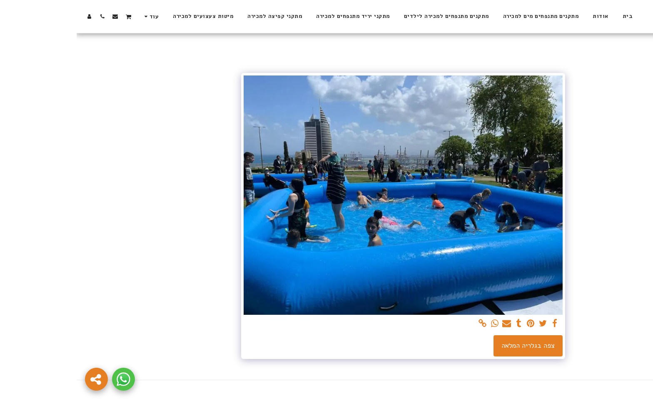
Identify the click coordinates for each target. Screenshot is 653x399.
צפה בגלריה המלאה (451, 345)
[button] (51, 16)
